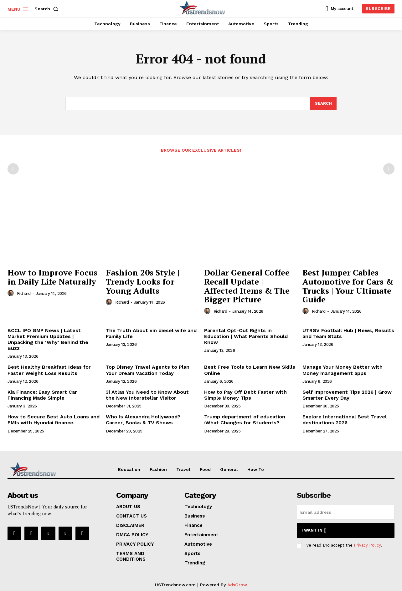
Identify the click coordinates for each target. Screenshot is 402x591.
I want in (314, 531)
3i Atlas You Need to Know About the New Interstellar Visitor (147, 395)
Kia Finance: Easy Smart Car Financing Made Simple (42, 395)
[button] (47, 8)
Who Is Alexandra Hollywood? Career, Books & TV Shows (143, 420)
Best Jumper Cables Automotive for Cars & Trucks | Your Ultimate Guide (347, 286)
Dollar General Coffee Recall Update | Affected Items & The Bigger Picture (247, 286)
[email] (345, 512)
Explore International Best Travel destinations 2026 (344, 420)
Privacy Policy (367, 545)
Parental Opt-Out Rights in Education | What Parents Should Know (246, 337)
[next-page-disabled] (388, 169)
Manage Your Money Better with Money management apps (342, 370)
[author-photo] (12, 293)
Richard (24, 293)
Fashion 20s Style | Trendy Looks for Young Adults (142, 281)
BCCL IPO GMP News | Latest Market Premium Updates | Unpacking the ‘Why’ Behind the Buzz (48, 340)
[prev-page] (13, 169)
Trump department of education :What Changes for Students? (244, 420)
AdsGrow (237, 585)
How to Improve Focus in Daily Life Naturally (52, 277)
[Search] (323, 103)
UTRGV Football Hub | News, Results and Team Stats (348, 334)
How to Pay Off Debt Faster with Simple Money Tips (245, 395)
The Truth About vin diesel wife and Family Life (151, 334)
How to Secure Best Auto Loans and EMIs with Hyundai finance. (54, 420)
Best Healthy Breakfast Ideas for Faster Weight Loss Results (49, 370)
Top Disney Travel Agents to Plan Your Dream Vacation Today (147, 370)
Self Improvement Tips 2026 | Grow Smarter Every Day (347, 395)
